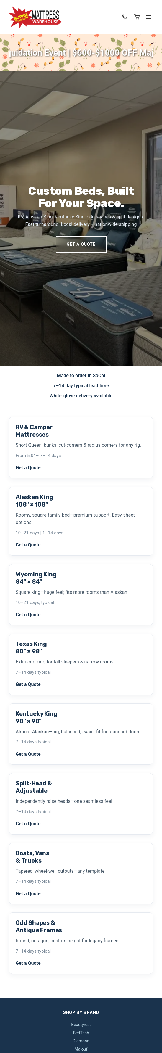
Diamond (81, 1040)
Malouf (81, 1049)
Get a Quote (81, 244)
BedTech (81, 1033)
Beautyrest (81, 1024)
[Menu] (148, 16)
